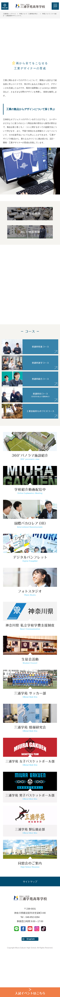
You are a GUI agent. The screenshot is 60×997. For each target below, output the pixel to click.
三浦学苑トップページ (9, 14)
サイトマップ (30, 881)
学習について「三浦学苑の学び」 (29, 14)
